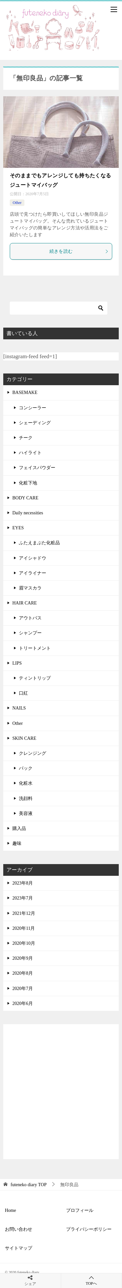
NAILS (19, 708)
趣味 (16, 843)
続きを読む (79, 251)
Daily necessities (27, 512)
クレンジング (32, 753)
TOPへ (91, 1280)
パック (26, 768)
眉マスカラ (30, 588)
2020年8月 (22, 973)
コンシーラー (32, 407)
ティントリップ (35, 678)
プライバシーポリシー (89, 1229)
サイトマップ (18, 1248)
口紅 (23, 693)
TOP (29, 1184)
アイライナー (32, 573)
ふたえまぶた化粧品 (39, 542)
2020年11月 (23, 928)
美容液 (26, 813)
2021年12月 (23, 913)
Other (17, 202)
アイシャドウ (32, 558)
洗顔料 (26, 798)
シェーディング (35, 422)
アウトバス (30, 618)
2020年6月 (22, 1003)
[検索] (58, 308)
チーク (26, 437)
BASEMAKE (24, 392)
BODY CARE (25, 497)
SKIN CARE (24, 738)
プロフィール (79, 1210)
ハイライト (30, 452)
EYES (18, 527)
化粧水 (26, 783)
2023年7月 (22, 898)
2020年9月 (22, 958)
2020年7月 (22, 988)
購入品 (19, 828)
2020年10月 (23, 943)
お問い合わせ (18, 1229)
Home (10, 1210)
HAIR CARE (24, 603)
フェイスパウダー (37, 467)
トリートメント (35, 648)
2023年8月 (22, 883)
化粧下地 (28, 483)
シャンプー (30, 632)
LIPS (17, 663)
